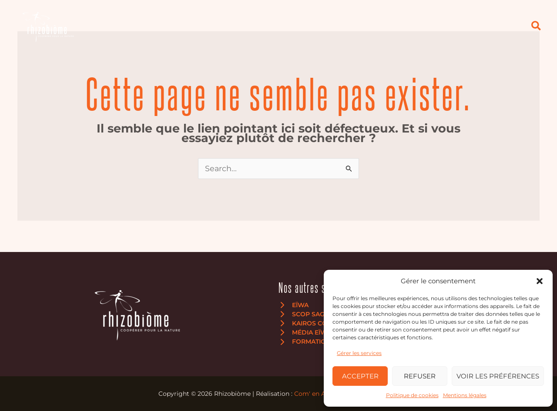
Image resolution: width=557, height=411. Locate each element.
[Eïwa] (293, 305)
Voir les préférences (497, 376)
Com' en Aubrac (318, 394)
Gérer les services (359, 353)
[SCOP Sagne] (305, 314)
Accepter (360, 376)
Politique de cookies (412, 395)
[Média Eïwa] (304, 333)
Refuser (420, 376)
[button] (539, 281)
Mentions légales (465, 395)
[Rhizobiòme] (48, 25)
